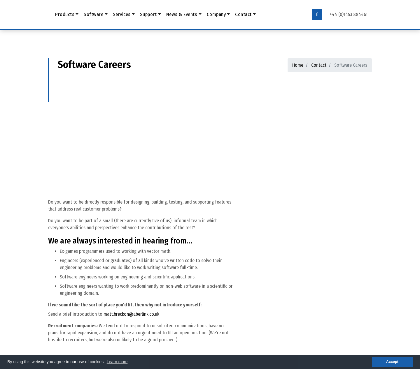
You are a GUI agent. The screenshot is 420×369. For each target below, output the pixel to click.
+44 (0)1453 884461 (349, 14)
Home (297, 65)
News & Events (181, 14)
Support (148, 14)
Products (64, 14)
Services (122, 14)
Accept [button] (392, 362)
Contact (243, 14)
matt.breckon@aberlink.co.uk (131, 314)
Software (93, 14)
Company (216, 14)
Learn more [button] (117, 361)
